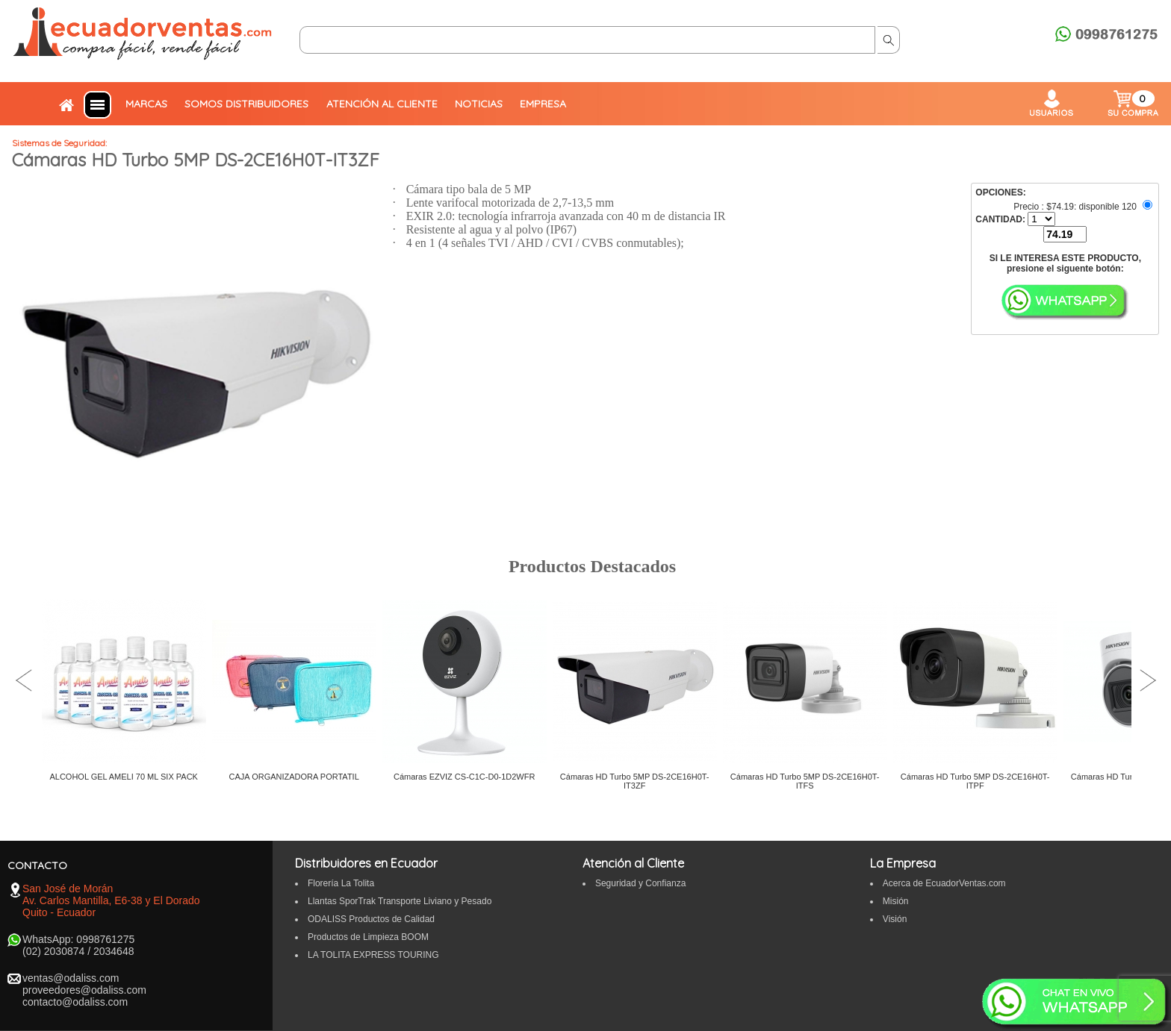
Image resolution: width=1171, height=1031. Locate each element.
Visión (895, 919)
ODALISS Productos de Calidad (371, 919)
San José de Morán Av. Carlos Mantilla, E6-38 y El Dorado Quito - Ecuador (111, 900)
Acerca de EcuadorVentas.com (944, 883)
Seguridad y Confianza (640, 883)
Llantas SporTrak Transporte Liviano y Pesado (399, 901)
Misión (896, 901)
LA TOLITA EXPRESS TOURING (373, 955)
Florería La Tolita (341, 883)
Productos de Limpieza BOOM (368, 937)
